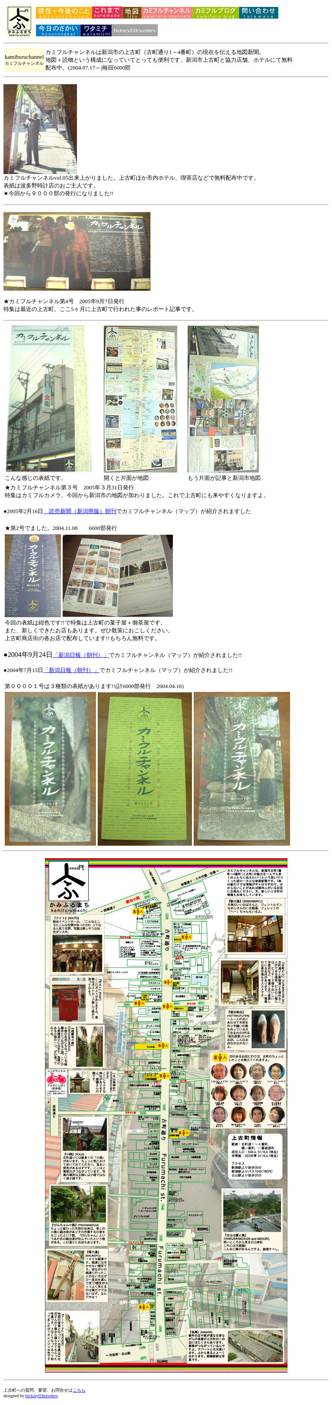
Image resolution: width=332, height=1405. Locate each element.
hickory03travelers (42, 1395)
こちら (79, 1390)
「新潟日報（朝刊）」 (81, 655)
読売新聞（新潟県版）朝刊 (79, 511)
